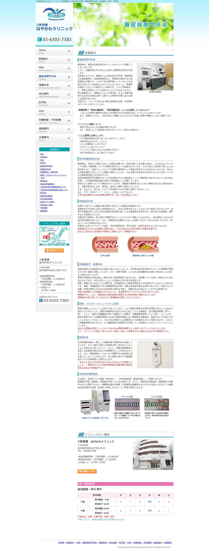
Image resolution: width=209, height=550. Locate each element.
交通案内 (168, 542)
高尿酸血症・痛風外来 (49, 172)
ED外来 (43, 193)
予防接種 (43, 208)
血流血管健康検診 (47, 184)
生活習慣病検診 (46, 199)
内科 (42, 154)
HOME (61, 542)
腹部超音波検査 (46, 196)
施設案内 (158, 542)
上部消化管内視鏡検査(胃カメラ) (53, 187)
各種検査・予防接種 (142, 542)
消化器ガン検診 (46, 205)
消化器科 (43, 157)
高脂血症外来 (45, 169)
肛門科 (43, 163)
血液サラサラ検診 (47, 202)
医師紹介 (70, 542)
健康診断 (43, 211)
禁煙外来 (43, 181)
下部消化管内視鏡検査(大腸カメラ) (54, 190)
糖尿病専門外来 (46, 166)
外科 (42, 160)
